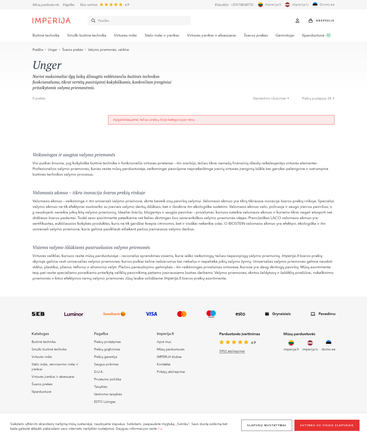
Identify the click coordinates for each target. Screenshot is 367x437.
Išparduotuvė (319, 35)
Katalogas (40, 335)
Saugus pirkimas (106, 366)
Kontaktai (164, 366)
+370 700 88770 (242, 4)
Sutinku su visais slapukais (327, 425)
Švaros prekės (258, 35)
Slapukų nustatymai (266, 425)
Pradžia (38, 51)
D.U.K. (99, 373)
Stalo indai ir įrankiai (163, 35)
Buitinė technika (46, 35)
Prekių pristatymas (107, 344)
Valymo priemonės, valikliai (108, 51)
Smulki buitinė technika (87, 35)
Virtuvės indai (126, 35)
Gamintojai (288, 35)
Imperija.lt (165, 335)
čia (160, 428)
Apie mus (164, 344)
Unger (52, 51)
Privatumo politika (107, 381)
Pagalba (68, 4)
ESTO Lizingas (104, 403)
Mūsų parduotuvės (46, 4)
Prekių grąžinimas (107, 351)
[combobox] (271, 100)
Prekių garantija (105, 358)
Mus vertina (88, 4)
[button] (321, 20)
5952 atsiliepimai (232, 353)
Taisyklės (100, 388)
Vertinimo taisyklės (108, 396)
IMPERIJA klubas (169, 358)
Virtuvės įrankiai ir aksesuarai (213, 35)
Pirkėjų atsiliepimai (171, 373)
